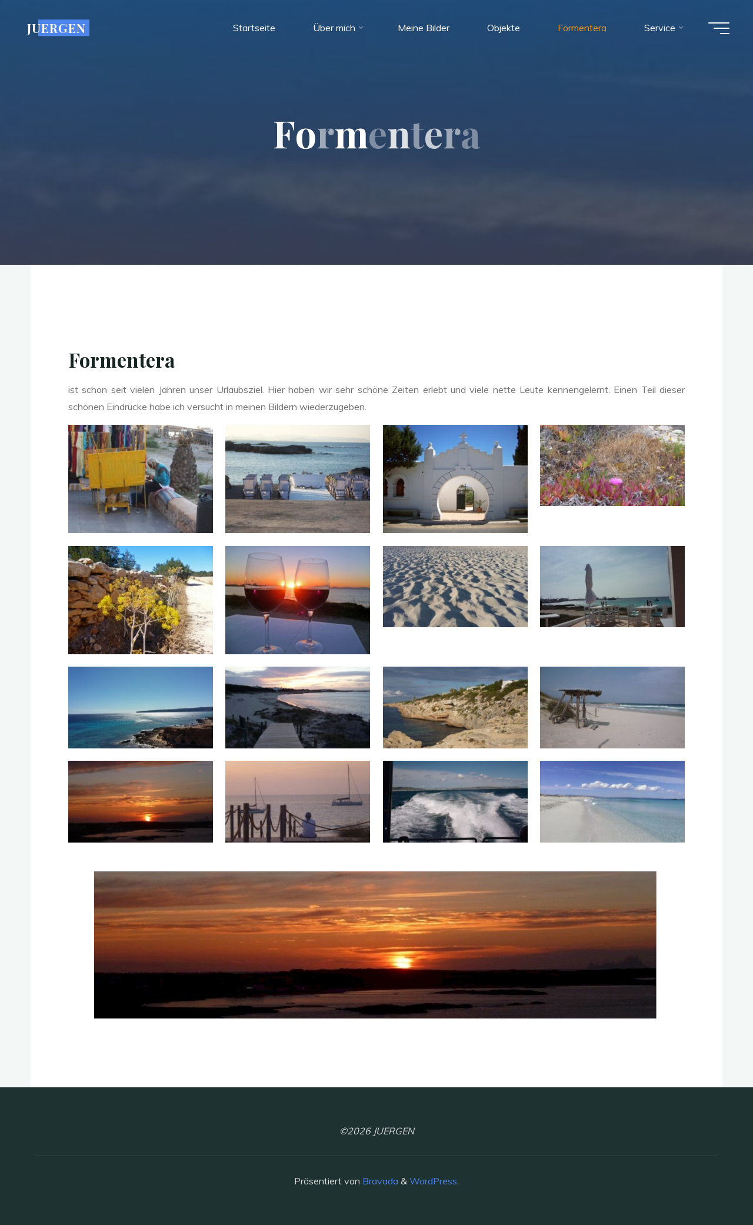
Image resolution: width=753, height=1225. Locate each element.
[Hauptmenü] (718, 28)
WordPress (433, 1181)
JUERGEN (56, 27)
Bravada (379, 1181)
